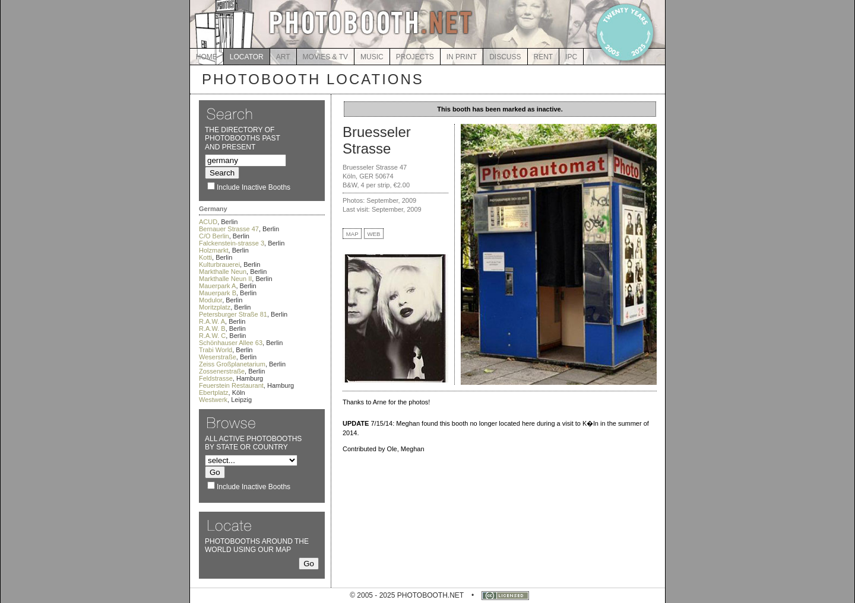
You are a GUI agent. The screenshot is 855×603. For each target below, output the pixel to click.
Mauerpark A (217, 285)
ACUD (208, 221)
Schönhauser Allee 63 (230, 342)
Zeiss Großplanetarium (232, 364)
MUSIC (372, 57)
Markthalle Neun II (225, 278)
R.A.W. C (212, 335)
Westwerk (213, 399)
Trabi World (215, 349)
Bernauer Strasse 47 (229, 228)
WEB (374, 234)
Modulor (210, 300)
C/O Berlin (214, 236)
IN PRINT (461, 57)
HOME (206, 57)
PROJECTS (415, 57)
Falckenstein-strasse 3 (231, 243)
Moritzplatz (214, 307)
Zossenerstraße (222, 371)
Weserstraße (217, 356)
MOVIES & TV (325, 57)
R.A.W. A (212, 321)
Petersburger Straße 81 (233, 314)
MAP (352, 234)
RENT (543, 57)
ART (283, 57)
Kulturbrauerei (219, 264)
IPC (571, 57)
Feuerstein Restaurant (231, 385)
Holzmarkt (214, 250)
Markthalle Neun (222, 271)
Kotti (205, 257)
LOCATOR (247, 57)
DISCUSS (505, 57)
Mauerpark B (217, 292)
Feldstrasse (216, 378)
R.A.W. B (212, 328)
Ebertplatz (214, 392)
